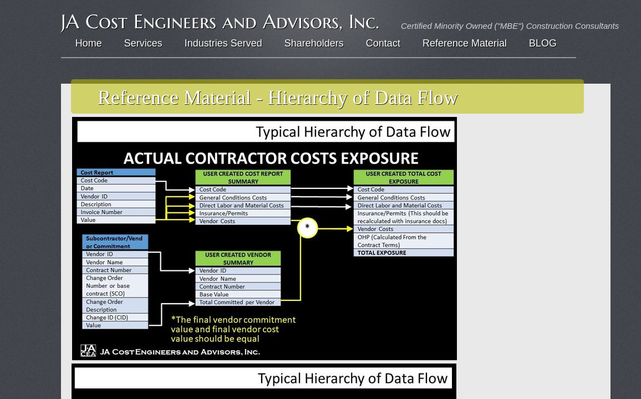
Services (143, 43)
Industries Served (223, 43)
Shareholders (314, 43)
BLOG (543, 43)
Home (88, 43)
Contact (383, 43)
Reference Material (465, 43)
